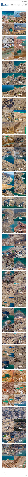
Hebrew (26, 1)
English (24, 1)
